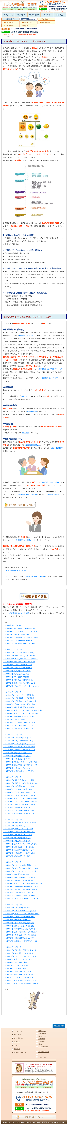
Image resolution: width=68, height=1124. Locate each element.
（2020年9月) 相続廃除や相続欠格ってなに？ (20, 874)
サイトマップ (42, 1057)
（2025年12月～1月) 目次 (13, 649)
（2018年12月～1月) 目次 (13, 947)
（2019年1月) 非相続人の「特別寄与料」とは (20, 941)
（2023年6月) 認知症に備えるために (17, 756)
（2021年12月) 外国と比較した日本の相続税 (19, 823)
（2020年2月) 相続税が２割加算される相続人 (20, 895)
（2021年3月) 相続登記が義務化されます (18, 850)
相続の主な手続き (52, 494)
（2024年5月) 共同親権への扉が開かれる (18, 716)
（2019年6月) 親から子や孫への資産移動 (18, 926)
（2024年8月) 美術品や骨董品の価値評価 (18, 707)
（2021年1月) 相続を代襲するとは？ (17, 856)
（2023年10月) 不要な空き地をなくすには (19, 744)
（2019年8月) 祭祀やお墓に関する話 (17, 920)
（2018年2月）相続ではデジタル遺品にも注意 (20, 980)
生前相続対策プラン (33, 445)
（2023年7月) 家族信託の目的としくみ (17, 753)
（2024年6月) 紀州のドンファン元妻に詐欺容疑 (21, 713)
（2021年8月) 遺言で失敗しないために (17, 835)
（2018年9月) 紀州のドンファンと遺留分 (18, 959)
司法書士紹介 (42, 1036)
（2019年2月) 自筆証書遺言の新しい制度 (18, 938)
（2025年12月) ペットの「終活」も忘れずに (19, 652)
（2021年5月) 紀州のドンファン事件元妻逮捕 (20, 844)
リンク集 (41, 1054)
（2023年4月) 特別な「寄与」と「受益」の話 (20, 762)
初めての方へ (42, 1031)
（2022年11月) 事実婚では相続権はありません (20, 783)
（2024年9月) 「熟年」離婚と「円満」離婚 (19, 704)
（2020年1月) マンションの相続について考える (21, 898)
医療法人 (17, 1045)
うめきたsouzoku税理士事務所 (16, 570)
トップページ (18, 1031)
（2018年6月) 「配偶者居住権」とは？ (17, 968)
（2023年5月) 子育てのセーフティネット (18, 759)
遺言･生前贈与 (18, 1038)
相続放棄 (24, 396)
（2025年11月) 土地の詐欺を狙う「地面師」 (19, 656)
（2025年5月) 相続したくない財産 (16, 674)
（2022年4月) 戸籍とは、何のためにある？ (19, 804)
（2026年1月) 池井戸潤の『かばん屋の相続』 (20, 643)
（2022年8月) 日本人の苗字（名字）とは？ (19, 792)
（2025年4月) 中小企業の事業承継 (16, 677)
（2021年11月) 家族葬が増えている (16, 826)
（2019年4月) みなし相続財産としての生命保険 (21, 932)
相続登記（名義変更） (27, 335)
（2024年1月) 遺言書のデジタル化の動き (18, 728)
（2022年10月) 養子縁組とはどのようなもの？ (20, 786)
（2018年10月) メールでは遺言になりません (19, 956)
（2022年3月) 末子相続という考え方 (17, 807)
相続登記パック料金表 (50, 378)
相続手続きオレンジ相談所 (51, 482)
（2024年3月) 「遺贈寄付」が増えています (19, 722)
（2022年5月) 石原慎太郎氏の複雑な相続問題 (20, 801)
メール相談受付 (43, 1046)
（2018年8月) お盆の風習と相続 (15, 962)
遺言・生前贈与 (57, 448)
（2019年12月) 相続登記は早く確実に (17, 908)
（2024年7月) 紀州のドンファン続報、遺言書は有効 (22, 710)
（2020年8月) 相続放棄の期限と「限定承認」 (20, 877)
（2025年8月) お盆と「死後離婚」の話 (17, 665)
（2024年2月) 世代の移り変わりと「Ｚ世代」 (20, 725)
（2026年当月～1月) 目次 (13, 625)
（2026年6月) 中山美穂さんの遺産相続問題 (19, 628)
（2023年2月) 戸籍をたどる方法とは (17, 768)
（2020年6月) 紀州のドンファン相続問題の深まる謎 (22, 883)
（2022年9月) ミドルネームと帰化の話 (17, 789)
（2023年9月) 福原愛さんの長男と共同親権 (19, 747)
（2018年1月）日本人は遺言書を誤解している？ (20, 983)
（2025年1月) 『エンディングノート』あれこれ (21, 686)
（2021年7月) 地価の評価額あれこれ (17, 838)
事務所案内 (41, 1039)
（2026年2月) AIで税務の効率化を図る (17, 640)
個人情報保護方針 (43, 1052)
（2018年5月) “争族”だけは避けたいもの (18, 971)
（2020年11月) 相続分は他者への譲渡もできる (20, 868)
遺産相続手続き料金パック (25, 540)
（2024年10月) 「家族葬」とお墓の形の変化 (19, 701)
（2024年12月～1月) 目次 (13, 692)
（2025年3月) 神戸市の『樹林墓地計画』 (18, 680)
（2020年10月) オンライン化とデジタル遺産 (19, 871)
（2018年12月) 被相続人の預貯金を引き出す (19, 950)
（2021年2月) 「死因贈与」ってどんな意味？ (20, 853)
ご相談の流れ (42, 1033)
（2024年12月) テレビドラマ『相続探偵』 (19, 695)
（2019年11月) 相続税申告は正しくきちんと (19, 911)
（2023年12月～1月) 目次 (13, 734)
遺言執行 (25, 433)
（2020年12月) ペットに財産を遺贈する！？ (19, 865)
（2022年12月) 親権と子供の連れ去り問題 (19, 780)
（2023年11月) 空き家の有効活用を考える (19, 741)
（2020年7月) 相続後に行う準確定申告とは (19, 880)
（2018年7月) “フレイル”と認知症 (15, 965)
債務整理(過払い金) (20, 1052)
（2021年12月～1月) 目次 (13, 819)
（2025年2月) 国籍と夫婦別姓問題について (19, 683)
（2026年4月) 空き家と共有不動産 (16, 634)
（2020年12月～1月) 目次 (13, 862)
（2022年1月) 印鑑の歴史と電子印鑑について (20, 813)
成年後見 (17, 1049)
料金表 (40, 1044)
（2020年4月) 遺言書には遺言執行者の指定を (20, 889)
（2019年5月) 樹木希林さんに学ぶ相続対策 (19, 929)
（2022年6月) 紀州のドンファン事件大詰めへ (20, 798)
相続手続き (8, 36)
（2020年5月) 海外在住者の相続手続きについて (21, 886)
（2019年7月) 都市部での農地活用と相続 (18, 923)
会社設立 (17, 1042)
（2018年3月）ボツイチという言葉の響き (18, 977)
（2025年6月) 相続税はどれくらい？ (17, 671)
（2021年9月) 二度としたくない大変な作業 (19, 832)
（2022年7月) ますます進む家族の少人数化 (19, 795)
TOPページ (4, 36)
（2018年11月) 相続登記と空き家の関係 (18, 953)
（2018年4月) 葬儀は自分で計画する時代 (18, 974)
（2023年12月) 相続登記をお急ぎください (19, 738)
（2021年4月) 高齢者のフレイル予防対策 (18, 847)
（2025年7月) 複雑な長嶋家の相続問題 (17, 668)
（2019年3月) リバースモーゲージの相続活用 (20, 935)
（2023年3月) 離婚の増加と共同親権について (20, 765)
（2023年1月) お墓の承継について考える (18, 771)
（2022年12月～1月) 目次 (13, 777)
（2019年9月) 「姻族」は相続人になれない (19, 917)
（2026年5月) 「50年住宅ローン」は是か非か (20, 631)
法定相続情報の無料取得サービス (50, 369)
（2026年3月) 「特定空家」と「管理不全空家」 (21, 637)
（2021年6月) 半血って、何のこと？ (17, 841)
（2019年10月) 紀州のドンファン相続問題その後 (21, 914)
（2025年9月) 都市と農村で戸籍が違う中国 (19, 662)
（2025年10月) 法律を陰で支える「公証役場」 (20, 659)
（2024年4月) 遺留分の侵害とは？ (16, 719)
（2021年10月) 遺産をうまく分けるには (18, 829)
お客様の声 (41, 1041)
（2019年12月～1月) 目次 (13, 904)
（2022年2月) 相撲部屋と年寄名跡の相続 (18, 810)
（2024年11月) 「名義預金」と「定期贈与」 (19, 698)
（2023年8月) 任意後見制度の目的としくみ (19, 750)
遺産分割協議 (32, 411)
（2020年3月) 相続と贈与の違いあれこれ (18, 892)
